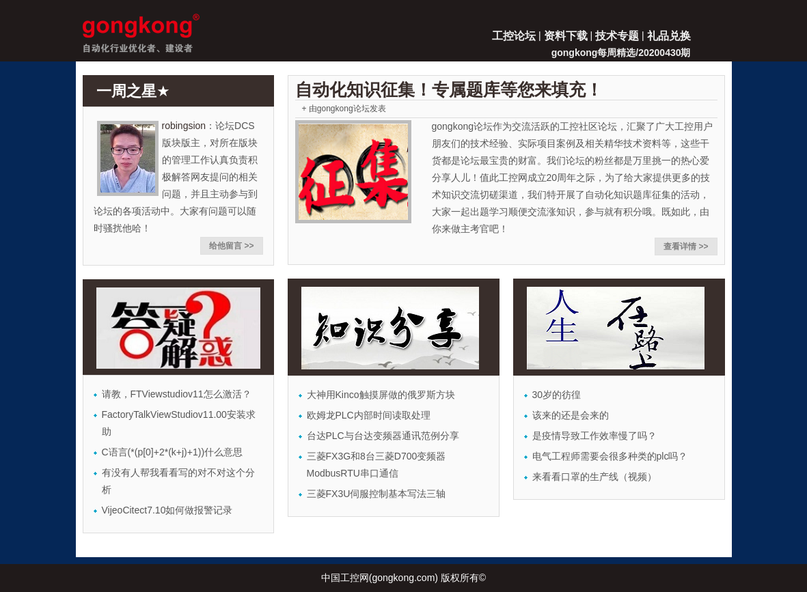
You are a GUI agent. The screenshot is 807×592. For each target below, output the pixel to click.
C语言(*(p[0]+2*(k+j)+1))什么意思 (172, 452)
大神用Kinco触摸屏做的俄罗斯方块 (381, 394)
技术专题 (617, 36)
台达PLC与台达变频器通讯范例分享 (383, 435)
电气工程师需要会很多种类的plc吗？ (610, 456)
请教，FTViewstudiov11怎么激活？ (176, 394)
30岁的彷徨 (557, 394)
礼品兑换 (669, 36)
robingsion (184, 125)
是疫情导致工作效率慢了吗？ (594, 435)
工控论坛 (514, 36)
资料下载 (566, 36)
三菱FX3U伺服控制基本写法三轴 (376, 493)
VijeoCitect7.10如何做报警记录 (167, 510)
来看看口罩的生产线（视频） (594, 476)
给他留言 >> (231, 246)
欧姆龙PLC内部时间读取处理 (368, 415)
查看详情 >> (686, 246)
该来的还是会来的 (570, 415)
